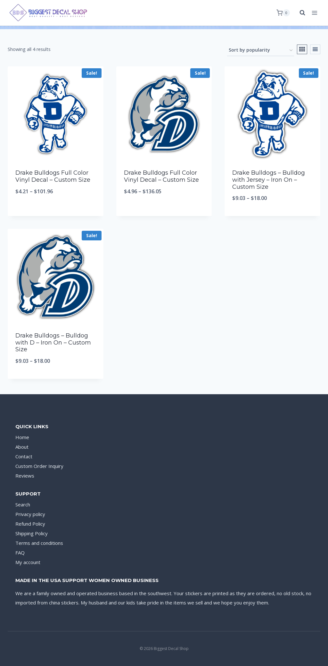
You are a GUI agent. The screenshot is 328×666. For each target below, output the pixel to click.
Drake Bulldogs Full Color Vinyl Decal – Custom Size (52, 176)
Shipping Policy (31, 533)
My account (27, 562)
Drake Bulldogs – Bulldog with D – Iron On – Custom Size (53, 342)
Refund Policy (30, 523)
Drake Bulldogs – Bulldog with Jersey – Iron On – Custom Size (268, 179)
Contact (23, 456)
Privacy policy (30, 514)
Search (22, 504)
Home (22, 437)
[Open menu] (314, 13)
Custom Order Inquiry (39, 466)
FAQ (20, 552)
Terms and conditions (39, 543)
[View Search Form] (299, 13)
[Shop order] (260, 50)
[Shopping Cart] (283, 12)
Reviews (24, 475)
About (22, 447)
